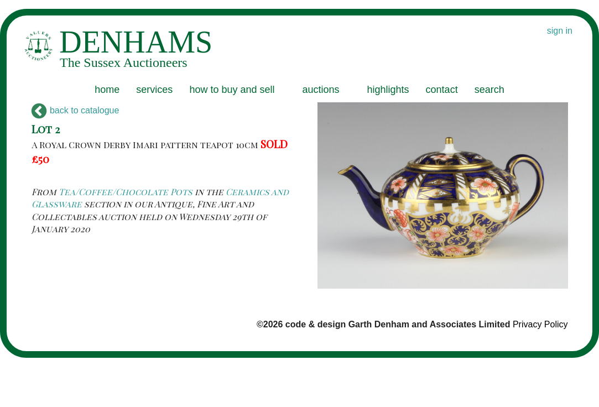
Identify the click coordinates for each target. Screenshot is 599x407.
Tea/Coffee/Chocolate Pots (125, 191)
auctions (320, 89)
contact (442, 89)
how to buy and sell (231, 89)
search (489, 89)
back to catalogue (75, 110)
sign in (559, 30)
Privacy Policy (540, 324)
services (154, 89)
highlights (388, 89)
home (107, 89)
